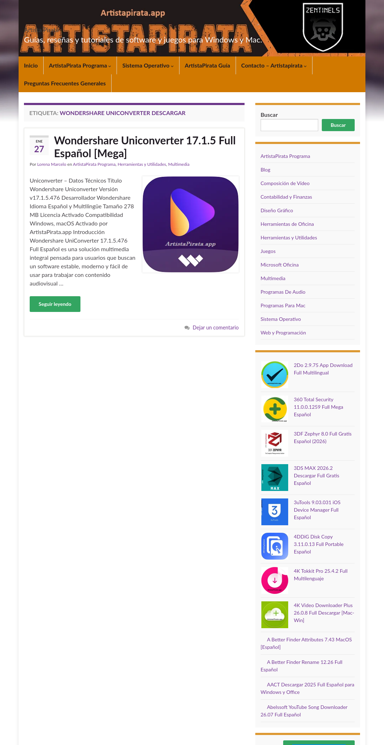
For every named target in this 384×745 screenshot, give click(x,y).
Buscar (338, 125)
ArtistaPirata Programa (80, 65)
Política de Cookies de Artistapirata (248, 691)
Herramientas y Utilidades (142, 164)
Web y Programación (283, 332)
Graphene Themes (76, 736)
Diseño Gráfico (277, 210)
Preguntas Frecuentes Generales (65, 83)
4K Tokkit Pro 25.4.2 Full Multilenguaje (309, 500)
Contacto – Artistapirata (274, 65)
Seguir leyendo (55, 304)
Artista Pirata (54, 28)
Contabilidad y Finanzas (286, 197)
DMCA (221, 697)
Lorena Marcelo (51, 164)
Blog (265, 170)
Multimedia (178, 164)
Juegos (268, 251)
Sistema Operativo (148, 65)
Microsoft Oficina (280, 265)
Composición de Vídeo (285, 183)
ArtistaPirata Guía (207, 65)
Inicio (31, 65)
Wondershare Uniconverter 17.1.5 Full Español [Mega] (145, 146)
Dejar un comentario (216, 327)
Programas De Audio (283, 292)
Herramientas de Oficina (287, 224)
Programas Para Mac (283, 305)
